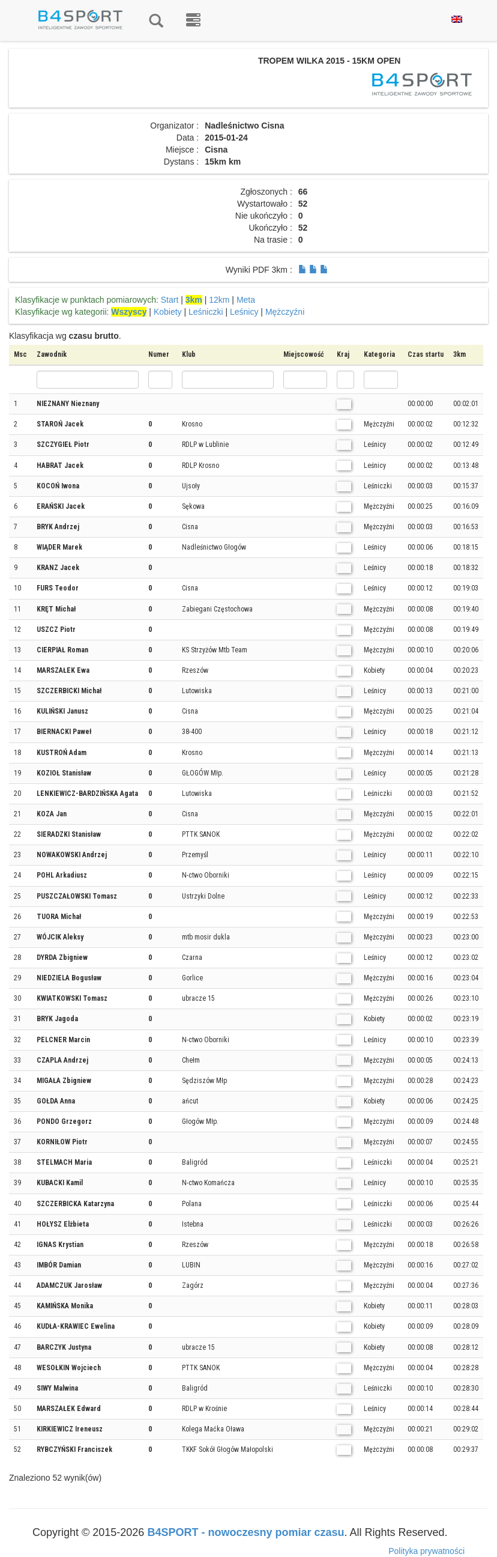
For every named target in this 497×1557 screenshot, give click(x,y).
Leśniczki (205, 312)
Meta (245, 300)
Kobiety (168, 312)
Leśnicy (244, 312)
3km (193, 300)
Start (170, 300)
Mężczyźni (284, 312)
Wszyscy (128, 312)
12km (219, 300)
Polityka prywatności (426, 1551)
